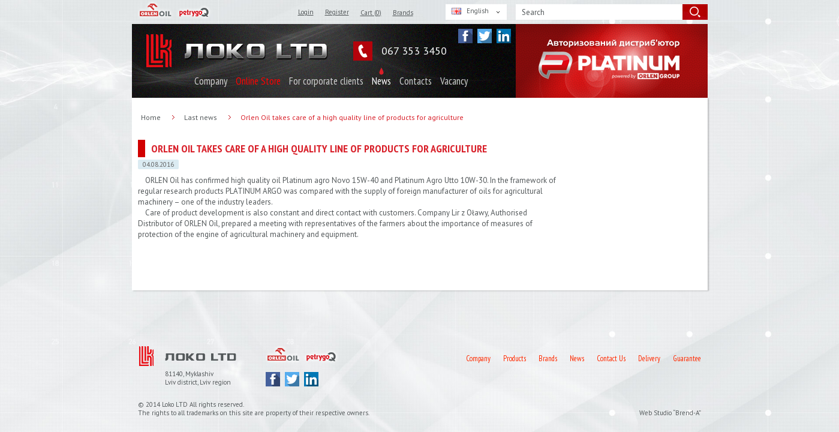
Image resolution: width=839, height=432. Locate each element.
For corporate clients (326, 81)
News (381, 81)
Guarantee (687, 358)
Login (306, 12)
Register (337, 12)
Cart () (370, 12)
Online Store (258, 81)
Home (151, 117)
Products (514, 358)
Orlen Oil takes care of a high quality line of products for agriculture (352, 117)
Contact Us (611, 358)
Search (533, 12)
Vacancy (454, 81)
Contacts (415, 81)
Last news (200, 117)
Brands (403, 12)
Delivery (649, 358)
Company (210, 81)
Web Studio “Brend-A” (670, 413)
